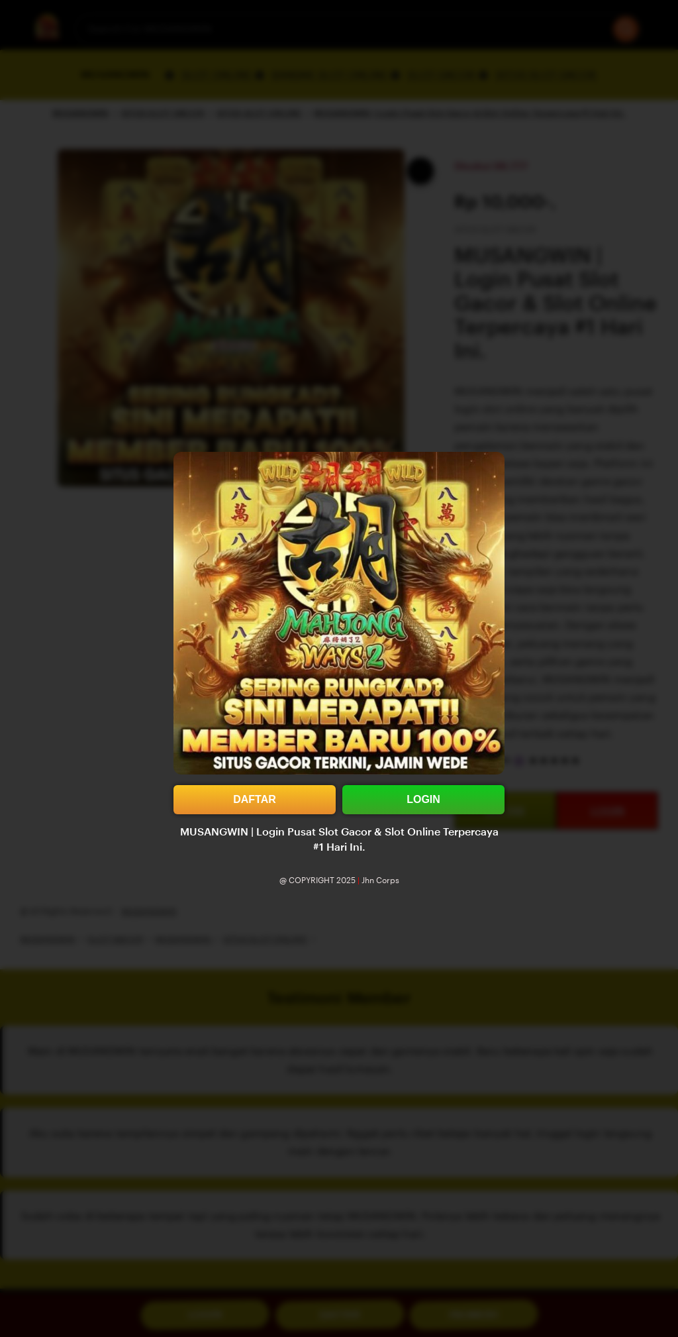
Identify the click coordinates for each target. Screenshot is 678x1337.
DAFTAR (254, 799)
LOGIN (423, 799)
